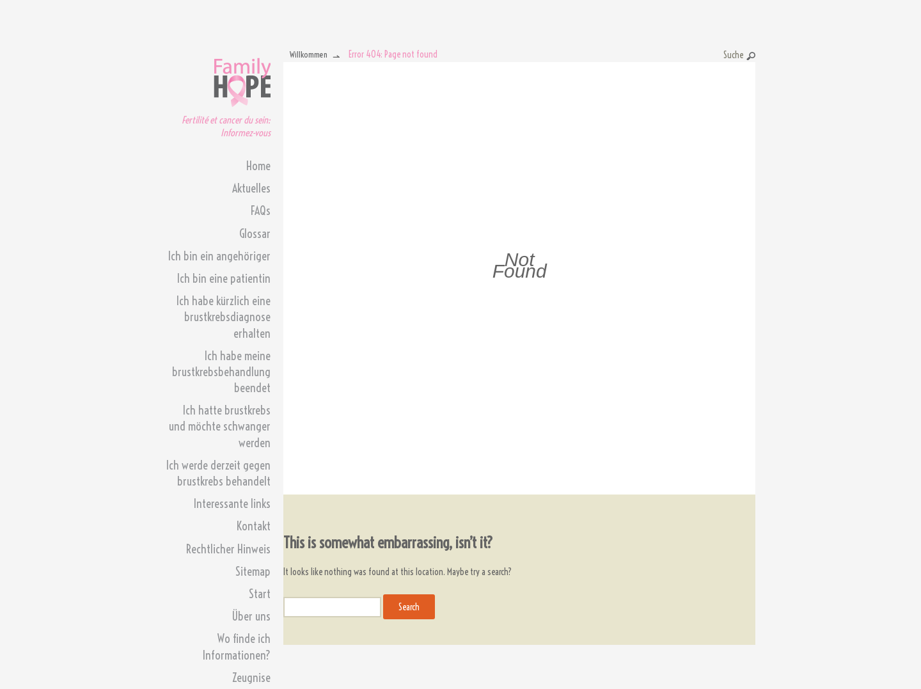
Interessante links (232, 503)
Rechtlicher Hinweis (228, 549)
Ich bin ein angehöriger (219, 256)
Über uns (251, 616)
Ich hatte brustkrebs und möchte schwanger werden (220, 426)
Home (258, 166)
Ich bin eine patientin (224, 278)
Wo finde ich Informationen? (237, 646)
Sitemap (253, 571)
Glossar (255, 233)
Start (260, 594)
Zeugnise (251, 677)
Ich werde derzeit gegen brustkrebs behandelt (218, 473)
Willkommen (308, 54)
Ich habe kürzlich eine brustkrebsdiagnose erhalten (224, 317)
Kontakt (254, 526)
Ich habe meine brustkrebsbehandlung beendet (221, 372)
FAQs (261, 210)
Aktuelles (251, 188)
